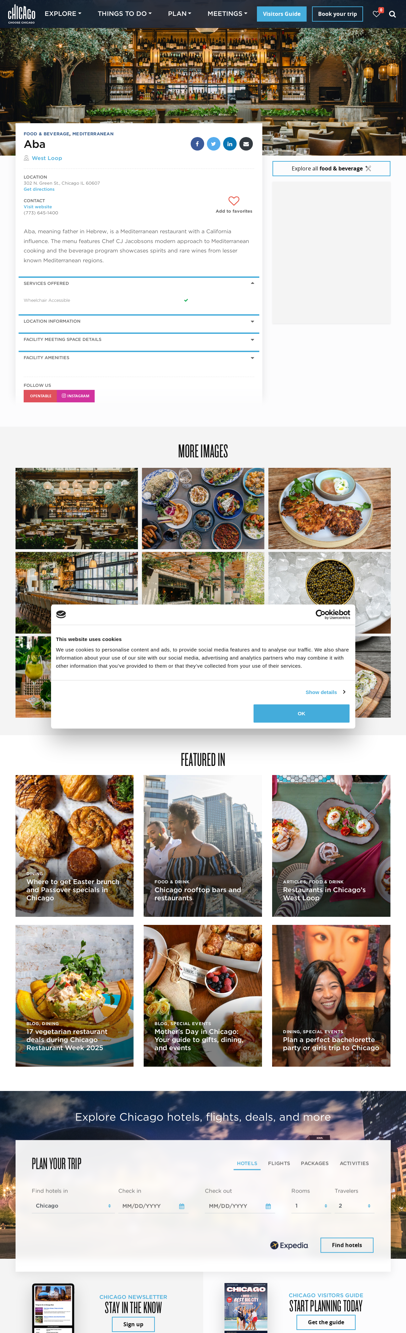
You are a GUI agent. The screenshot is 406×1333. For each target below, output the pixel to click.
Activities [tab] (354, 1163)
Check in (129, 1191)
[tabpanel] (203, 1221)
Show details (321, 692)
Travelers (346, 1191)
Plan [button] (177, 14)
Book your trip (337, 14)
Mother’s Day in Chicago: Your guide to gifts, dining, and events (198, 1040)
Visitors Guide (282, 14)
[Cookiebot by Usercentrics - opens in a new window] (320, 614)
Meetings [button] (225, 14)
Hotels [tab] (247, 1163)
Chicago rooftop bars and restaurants (197, 894)
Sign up (133, 1324)
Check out (218, 1191)
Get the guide (326, 1322)
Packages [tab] (315, 1163)
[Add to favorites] (234, 205)
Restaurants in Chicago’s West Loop (324, 894)
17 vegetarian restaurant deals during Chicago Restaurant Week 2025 (67, 1040)
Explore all (331, 168)
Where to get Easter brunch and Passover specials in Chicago (72, 890)
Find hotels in (50, 1191)
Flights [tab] (279, 1163)
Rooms (300, 1191)
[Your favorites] (376, 14)
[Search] (393, 14)
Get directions (39, 189)
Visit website (38, 206)
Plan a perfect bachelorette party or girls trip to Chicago (331, 1044)
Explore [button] (60, 14)
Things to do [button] (122, 14)
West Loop (47, 158)
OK (302, 713)
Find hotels (347, 1245)
